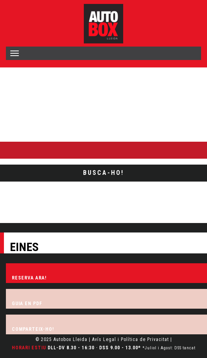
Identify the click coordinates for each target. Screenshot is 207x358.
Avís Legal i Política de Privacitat (130, 339)
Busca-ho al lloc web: (28, 135)
